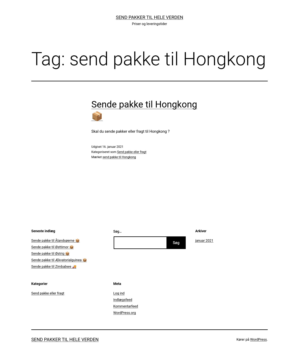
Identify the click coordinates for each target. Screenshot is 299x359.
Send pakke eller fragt (131, 152)
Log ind (119, 293)
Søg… (117, 231)
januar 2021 (204, 241)
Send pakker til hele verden (149, 17)
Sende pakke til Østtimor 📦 (52, 247)
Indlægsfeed (122, 300)
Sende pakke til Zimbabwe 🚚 (53, 266)
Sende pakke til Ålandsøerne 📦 (55, 241)
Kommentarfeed (125, 306)
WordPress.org (124, 313)
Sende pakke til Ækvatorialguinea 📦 (59, 260)
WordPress (258, 339)
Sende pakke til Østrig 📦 (50, 253)
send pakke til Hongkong (119, 157)
